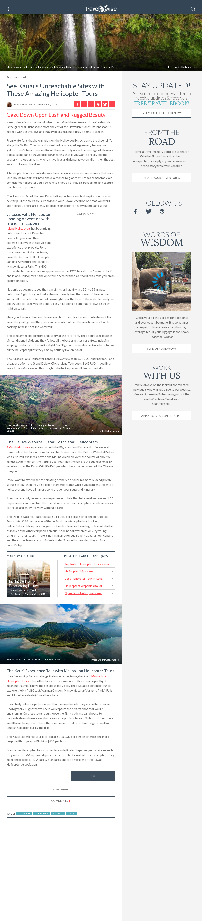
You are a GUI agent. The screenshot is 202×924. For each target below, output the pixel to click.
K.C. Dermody (16, 598)
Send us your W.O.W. (161, 353)
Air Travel (58, 818)
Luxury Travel (19, 82)
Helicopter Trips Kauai (79, 576)
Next (93, 780)
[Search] (193, 9)
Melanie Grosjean (23, 109)
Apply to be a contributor (161, 420)
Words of (161, 243)
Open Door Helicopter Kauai (83, 598)
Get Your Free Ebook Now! (162, 117)
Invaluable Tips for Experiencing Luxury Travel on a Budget (23, 590)
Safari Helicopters (19, 452)
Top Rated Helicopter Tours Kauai (87, 568)
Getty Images (188, 71)
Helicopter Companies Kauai (83, 590)
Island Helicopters (19, 233)
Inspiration (24, 818)
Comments (60, 805)
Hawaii (72, 818)
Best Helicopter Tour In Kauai (84, 583)
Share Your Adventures (162, 182)
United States (41, 818)
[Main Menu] (9, 9)
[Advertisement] (85, 245)
